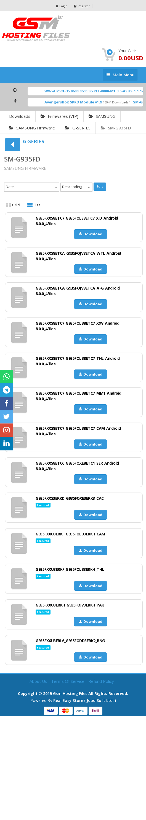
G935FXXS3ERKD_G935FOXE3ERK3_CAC (70, 498)
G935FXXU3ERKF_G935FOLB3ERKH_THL (70, 569)
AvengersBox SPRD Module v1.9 (81, 102)
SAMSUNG (102, 116)
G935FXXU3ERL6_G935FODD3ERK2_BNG (70, 640)
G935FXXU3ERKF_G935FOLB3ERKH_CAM (70, 534)
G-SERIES (78, 128)
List (33, 204)
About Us (39, 681)
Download (90, 233)
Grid (13, 204)
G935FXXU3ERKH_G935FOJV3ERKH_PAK (70, 605)
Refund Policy (101, 681)
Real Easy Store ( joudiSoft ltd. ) (84, 700)
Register (82, 6)
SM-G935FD (116, 128)
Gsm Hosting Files (70, 693)
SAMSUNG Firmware (32, 128)
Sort (100, 186)
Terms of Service (68, 681)
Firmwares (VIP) (59, 116)
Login (61, 6)
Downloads (19, 116)
